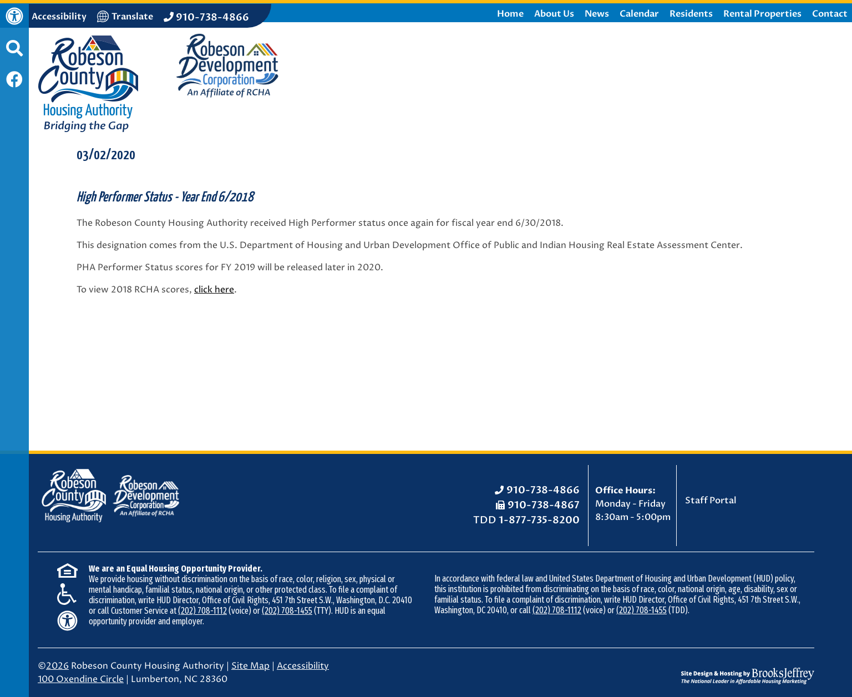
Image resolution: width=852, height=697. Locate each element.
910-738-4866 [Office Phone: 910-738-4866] (543, 490)
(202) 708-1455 (287, 610)
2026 (57, 666)
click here (214, 290)
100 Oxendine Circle (81, 679)
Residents (691, 14)
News (597, 14)
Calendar (639, 14)
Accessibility (303, 666)
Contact (830, 14)
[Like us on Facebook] (14, 80)
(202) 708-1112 (202, 610)
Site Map (250, 666)
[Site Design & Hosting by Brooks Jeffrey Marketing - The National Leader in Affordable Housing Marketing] (747, 667)
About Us (554, 14)
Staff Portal (711, 500)
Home (510, 14)
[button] (14, 53)
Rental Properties (762, 14)
